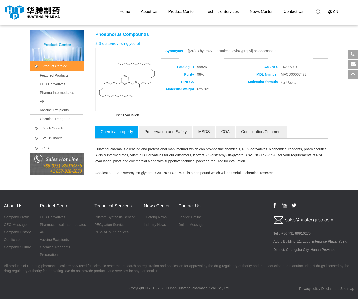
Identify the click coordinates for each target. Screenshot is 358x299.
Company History (17, 232)
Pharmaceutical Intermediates (63, 225)
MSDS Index (52, 138)
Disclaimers (330, 289)
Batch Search (52, 128)
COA (46, 148)
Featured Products (54, 75)
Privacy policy (309, 289)
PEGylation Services (110, 225)
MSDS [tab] (204, 132)
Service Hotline (190, 217)
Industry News (155, 225)
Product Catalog (54, 66)
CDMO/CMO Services (111, 232)
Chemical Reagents (55, 119)
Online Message (191, 225)
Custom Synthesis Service (114, 217)
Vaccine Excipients (54, 110)
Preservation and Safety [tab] (165, 132)
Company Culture (17, 247)
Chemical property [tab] (117, 132)
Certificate (12, 240)
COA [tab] (225, 132)
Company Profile (17, 217)
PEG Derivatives (52, 84)
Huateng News (155, 217)
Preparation (49, 254)
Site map (347, 289)
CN (335, 12)
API (42, 101)
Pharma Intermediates (57, 93)
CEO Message (15, 225)
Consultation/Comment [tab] (261, 132)
